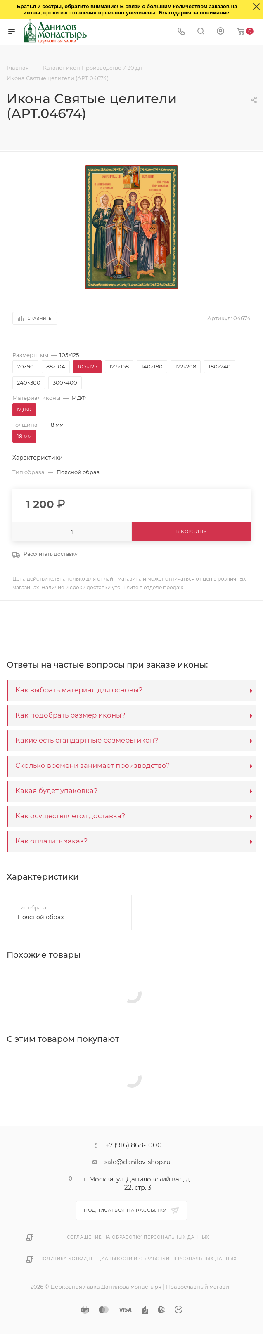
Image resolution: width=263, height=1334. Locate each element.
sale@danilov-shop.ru (137, 1162)
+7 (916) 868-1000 (133, 1145)
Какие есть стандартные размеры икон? (86, 740)
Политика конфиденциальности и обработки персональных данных (138, 1258)
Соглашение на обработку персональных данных (138, 1237)
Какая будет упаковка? (56, 790)
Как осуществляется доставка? (70, 816)
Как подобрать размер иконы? (70, 715)
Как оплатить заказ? (51, 841)
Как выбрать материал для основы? (78, 690)
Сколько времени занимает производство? (92, 765)
